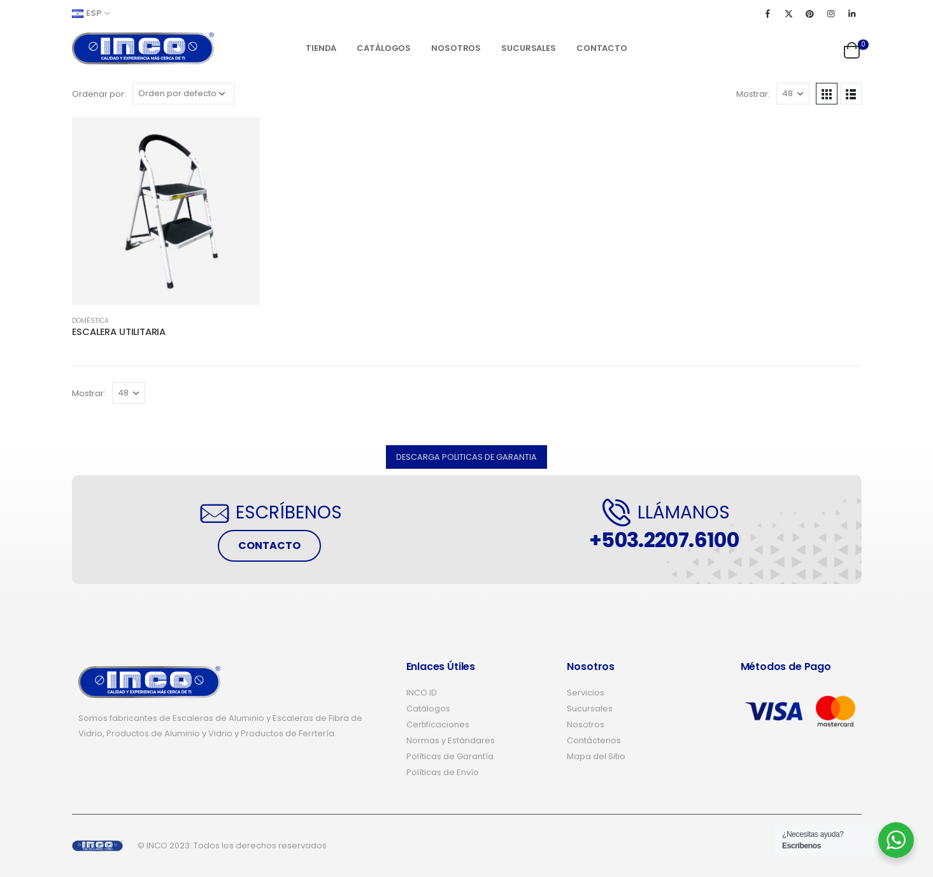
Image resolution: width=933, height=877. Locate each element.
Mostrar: (753, 94)
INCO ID (421, 693)
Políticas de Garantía (450, 756)
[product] (166, 211)
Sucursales (528, 48)
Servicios (585, 693)
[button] (466, 457)
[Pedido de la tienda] (183, 93)
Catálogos (384, 48)
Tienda (321, 48)
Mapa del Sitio (596, 756)
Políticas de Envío (442, 772)
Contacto (601, 48)
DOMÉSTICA (90, 320)
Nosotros (456, 48)
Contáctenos (594, 740)
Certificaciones (437, 724)
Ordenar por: (99, 94)
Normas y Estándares (450, 740)
